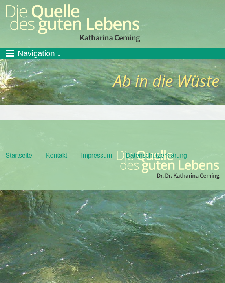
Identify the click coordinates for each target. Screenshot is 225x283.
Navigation (36, 53)
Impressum (96, 155)
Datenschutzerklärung (156, 155)
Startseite (18, 155)
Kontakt (56, 155)
